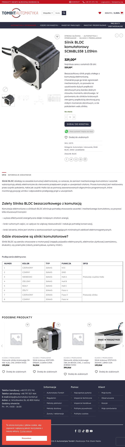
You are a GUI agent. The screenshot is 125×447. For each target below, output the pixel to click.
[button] (112, 2)
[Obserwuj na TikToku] (83, 431)
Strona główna (72, 36)
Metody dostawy (54, 408)
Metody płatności (54, 403)
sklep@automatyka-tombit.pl (23, 397)
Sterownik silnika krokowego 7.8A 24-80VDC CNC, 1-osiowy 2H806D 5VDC (77, 362)
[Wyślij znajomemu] (76, 159)
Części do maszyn (49, 25)
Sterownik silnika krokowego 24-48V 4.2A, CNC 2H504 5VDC (16, 361)
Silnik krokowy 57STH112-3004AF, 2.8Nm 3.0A (106, 361)
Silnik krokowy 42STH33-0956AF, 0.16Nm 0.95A (43, 361)
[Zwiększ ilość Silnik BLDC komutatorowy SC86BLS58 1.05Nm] (74, 116)
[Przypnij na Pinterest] (80, 159)
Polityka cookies (81, 414)
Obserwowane (108, 398)
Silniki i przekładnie (90, 38)
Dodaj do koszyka (78, 124)
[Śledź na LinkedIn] (87, 431)
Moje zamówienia (109, 408)
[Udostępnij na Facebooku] (67, 159)
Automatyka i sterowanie (24, 25)
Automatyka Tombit (55, 393)
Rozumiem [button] (26, 438)
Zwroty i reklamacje (55, 414)
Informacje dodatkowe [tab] (19, 175)
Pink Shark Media (93, 441)
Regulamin (51, 398)
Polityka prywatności (83, 408)
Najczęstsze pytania (82, 393)
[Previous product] (121, 35)
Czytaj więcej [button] (26, 431)
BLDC (74, 154)
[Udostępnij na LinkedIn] (85, 159)
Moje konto (106, 393)
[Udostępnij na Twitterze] (71, 159)
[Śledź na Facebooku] (75, 431)
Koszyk (105, 403)
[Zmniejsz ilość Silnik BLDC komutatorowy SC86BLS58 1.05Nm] (66, 116)
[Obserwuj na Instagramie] (79, 431)
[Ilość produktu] (70, 116)
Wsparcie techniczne (83, 398)
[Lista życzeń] (100, 13)
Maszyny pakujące (71, 25)
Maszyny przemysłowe (96, 25)
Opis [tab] (4, 175)
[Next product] (117, 35)
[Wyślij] (64, 13)
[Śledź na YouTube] (91, 431)
